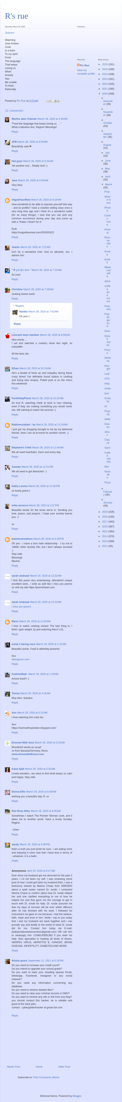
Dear (107, 331)
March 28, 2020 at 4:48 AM (53, 118)
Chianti (107, 441)
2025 (105, 69)
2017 (105, 521)
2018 (105, 516)
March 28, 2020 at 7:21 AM (35, 247)
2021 (105, 88)
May (107, 168)
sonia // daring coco (23, 644)
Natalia (23, 311)
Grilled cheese (107, 457)
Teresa (16, 693)
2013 (105, 541)
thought (107, 367)
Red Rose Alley (21, 811)
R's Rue (84, 65)
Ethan (15, 368)
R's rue (16, 15)
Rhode (107, 209)
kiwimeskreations (22, 538)
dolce (107, 281)
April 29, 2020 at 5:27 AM (41, 870)
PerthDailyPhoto (21, 398)
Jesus (107, 433)
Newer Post (13, 1066)
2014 (105, 536)
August (107, 144)
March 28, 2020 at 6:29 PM (49, 538)
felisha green (19, 960)
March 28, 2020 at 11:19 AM (52, 424)
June (108, 160)
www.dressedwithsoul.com (28, 754)
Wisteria (107, 359)
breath (107, 261)
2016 (105, 526)
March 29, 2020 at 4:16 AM (35, 693)
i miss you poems (21, 606)
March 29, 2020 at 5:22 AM (32, 712)
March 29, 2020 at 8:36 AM (46, 811)
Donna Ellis (18, 791)
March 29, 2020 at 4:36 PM (35, 844)
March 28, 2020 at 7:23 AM (47, 270)
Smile (107, 388)
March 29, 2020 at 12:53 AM (35, 621)
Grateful (107, 400)
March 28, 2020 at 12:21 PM (37, 466)
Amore (107, 253)
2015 (105, 531)
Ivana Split (18, 768)
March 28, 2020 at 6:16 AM (46, 199)
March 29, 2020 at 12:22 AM (45, 575)
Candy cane (107, 220)
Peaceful (107, 308)
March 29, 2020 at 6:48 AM (41, 791)
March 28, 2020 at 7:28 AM (38, 289)
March (108, 184)
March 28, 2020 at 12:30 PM (44, 486)
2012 (105, 546)
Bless (15, 621)
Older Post (64, 1066)
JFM (14, 141)
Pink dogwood (107, 320)
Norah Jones (107, 341)
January (107, 502)
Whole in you (107, 199)
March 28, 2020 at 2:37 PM (44, 505)
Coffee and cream (107, 294)
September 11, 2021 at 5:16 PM (46, 960)
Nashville (107, 474)
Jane (14, 180)
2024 (105, 74)
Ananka (16, 466)
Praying (107, 413)
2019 (105, 511)
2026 (105, 64)
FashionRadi (19, 674)
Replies (20, 305)
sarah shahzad (20, 575)
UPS (107, 378)
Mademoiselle (107, 272)
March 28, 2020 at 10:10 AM (35, 368)
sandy (15, 844)
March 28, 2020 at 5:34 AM (38, 161)
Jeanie (15, 247)
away (107, 419)
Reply (15, 131)
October (107, 123)
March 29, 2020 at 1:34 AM (43, 674)
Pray (107, 191)
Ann (14, 712)
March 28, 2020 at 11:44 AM (48, 447)
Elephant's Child (21, 447)
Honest (107, 231)
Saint (107, 447)
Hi (105, 406)
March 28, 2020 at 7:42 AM (43, 311)
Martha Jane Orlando (24, 118)
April (107, 176)
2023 (105, 79)
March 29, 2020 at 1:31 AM (51, 644)
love (106, 393)
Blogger (77, 1096)
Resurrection (107, 242)
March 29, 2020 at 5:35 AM (40, 768)
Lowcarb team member (25, 335)
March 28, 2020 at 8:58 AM (55, 335)
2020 (105, 93)
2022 (105, 84)
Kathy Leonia (19, 486)
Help (107, 383)
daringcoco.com (20, 659)
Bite (106, 466)
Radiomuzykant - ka (23, 424)
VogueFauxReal (21, 199)
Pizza (107, 482)
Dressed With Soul (23, 742)
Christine (17, 289)
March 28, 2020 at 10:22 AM (48, 398)
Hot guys (17, 161)
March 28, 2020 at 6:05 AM (33, 180)
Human (107, 425)
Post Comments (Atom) (46, 1077)
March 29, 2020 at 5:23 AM (50, 742)
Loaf (106, 373)
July (107, 152)
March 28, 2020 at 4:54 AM (33, 141)
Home (39, 1066)
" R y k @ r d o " (21, 270)
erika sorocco (20, 505)
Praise (107, 351)
